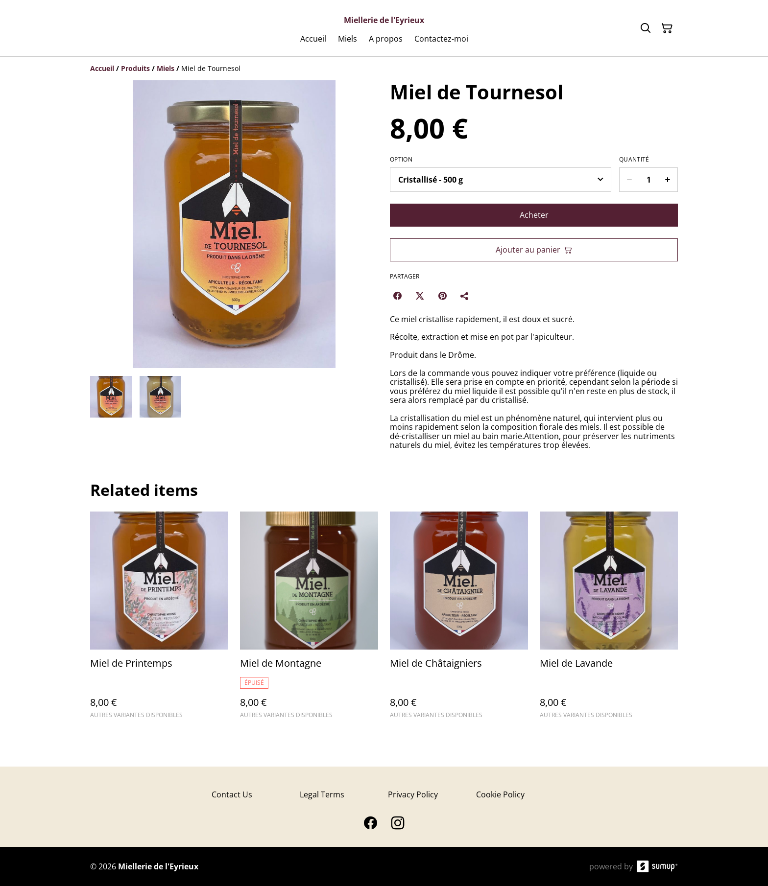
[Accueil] (102, 68)
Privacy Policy (413, 794)
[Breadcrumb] (384, 68)
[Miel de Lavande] (609, 619)
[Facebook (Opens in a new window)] (397, 295)
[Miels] (165, 68)
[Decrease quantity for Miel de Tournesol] (629, 179)
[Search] (645, 28)
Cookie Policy (500, 794)
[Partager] (464, 295)
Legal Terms (322, 794)
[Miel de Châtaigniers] (459, 619)
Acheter (534, 215)
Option (401, 159)
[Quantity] (648, 179)
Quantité (634, 159)
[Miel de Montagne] (309, 619)
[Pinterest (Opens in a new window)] (442, 295)
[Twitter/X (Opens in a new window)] (419, 295)
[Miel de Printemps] (159, 619)
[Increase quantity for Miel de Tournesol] (668, 179)
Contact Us (232, 794)
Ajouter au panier (534, 249)
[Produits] (135, 68)
